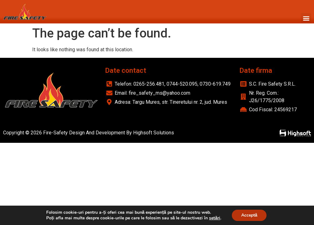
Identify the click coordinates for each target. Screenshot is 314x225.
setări (214, 218)
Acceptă (249, 215)
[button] (306, 18)
